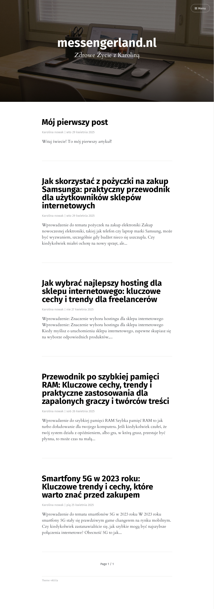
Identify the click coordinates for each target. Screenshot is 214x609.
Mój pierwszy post (75, 122)
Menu (200, 8)
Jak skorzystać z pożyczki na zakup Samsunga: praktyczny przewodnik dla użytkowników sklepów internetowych (106, 193)
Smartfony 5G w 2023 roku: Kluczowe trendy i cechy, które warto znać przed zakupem (97, 487)
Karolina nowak (53, 132)
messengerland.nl (107, 42)
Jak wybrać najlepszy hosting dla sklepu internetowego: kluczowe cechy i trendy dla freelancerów (102, 291)
